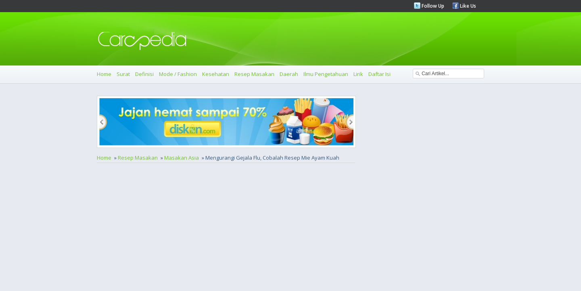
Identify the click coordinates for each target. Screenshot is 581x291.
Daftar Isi (379, 74)
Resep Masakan (254, 74)
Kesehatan (215, 74)
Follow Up (432, 5)
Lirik (358, 74)
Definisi (144, 74)
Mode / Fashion (178, 74)
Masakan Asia (181, 157)
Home (104, 74)
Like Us (467, 5)
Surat (123, 74)
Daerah (289, 74)
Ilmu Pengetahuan (325, 74)
